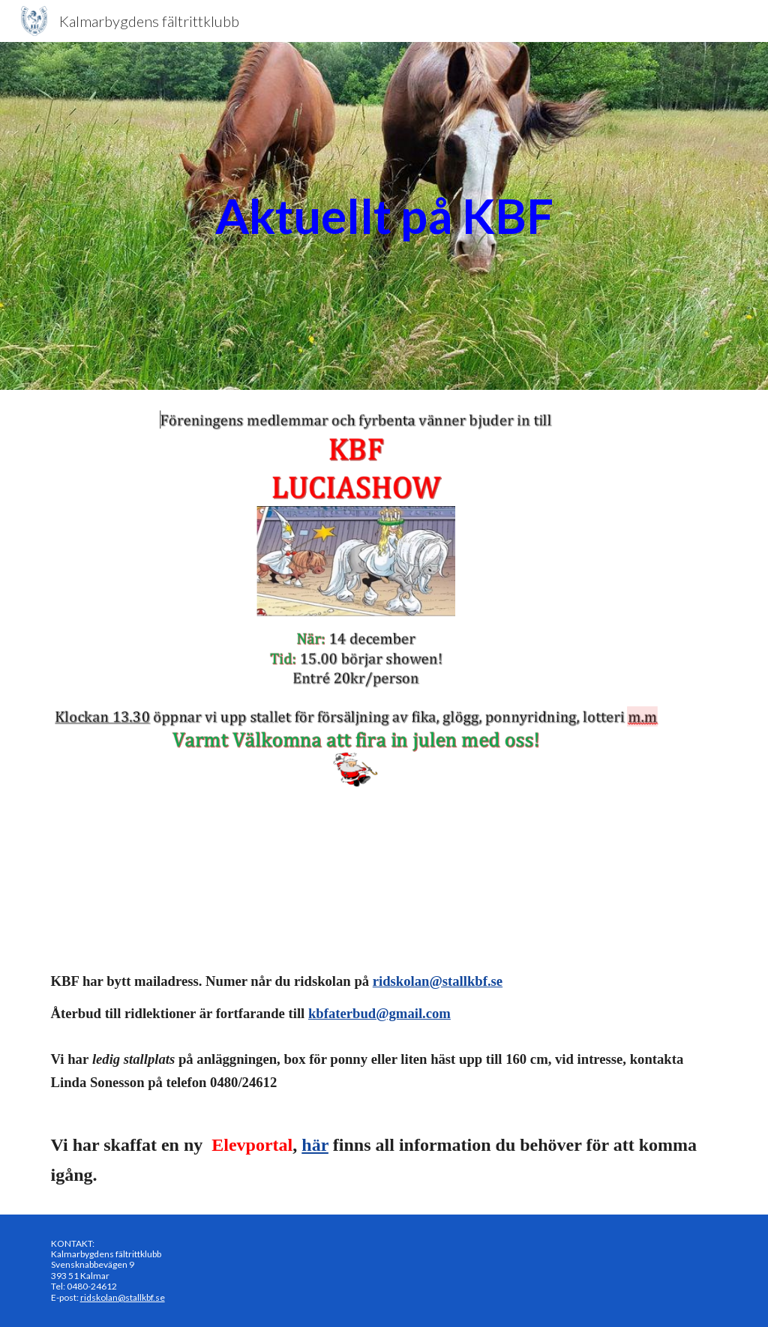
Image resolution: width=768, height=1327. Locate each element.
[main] (384, 216)
